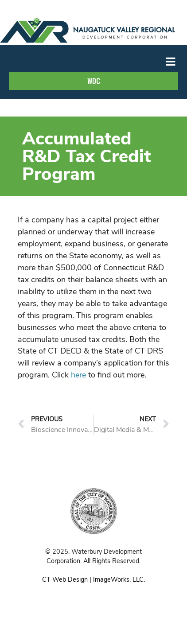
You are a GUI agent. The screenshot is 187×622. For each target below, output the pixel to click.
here (78, 374)
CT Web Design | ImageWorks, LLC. (93, 579)
